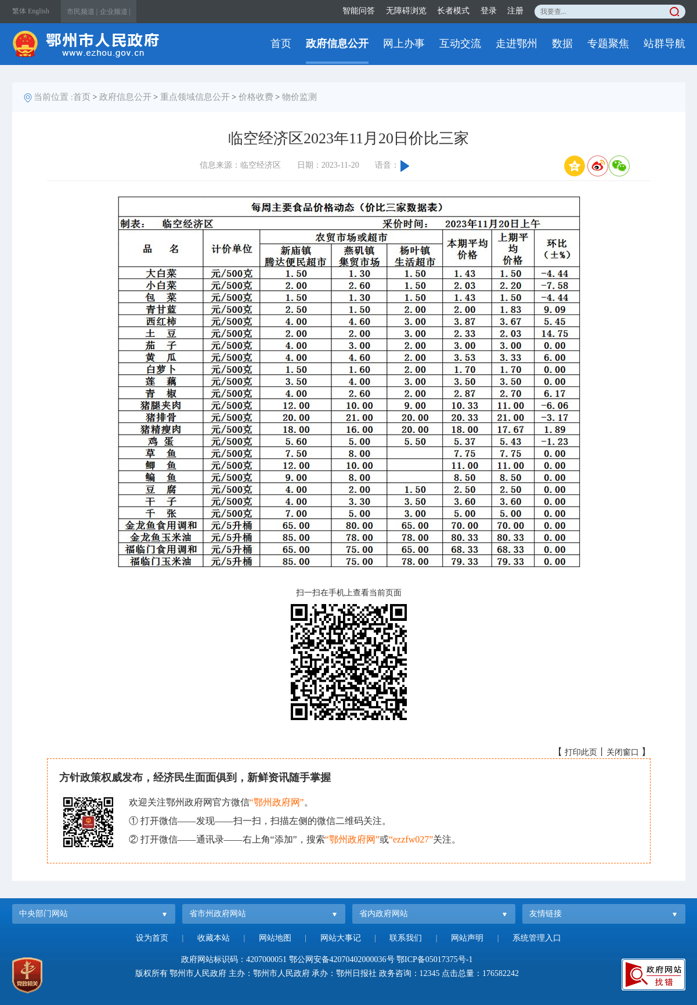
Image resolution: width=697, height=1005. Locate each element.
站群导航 (664, 43)
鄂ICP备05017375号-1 (434, 959)
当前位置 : (53, 97)
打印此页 (581, 752)
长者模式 (453, 10)
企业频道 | (115, 12)
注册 (515, 10)
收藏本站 (213, 938)
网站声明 (467, 938)
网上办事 (404, 43)
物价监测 (299, 97)
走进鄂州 (516, 43)
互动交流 (460, 43)
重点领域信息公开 (195, 97)
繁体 (19, 11)
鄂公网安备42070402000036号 (342, 959)
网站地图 (275, 938)
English (38, 11)
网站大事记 (340, 938)
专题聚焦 (608, 43)
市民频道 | (82, 12)
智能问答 (358, 10)
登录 (489, 10)
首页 (280, 43)
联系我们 (405, 938)
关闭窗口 (622, 752)
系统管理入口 (536, 938)
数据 (562, 43)
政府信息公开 (337, 43)
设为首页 (152, 938)
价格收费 (256, 97)
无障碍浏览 (406, 10)
